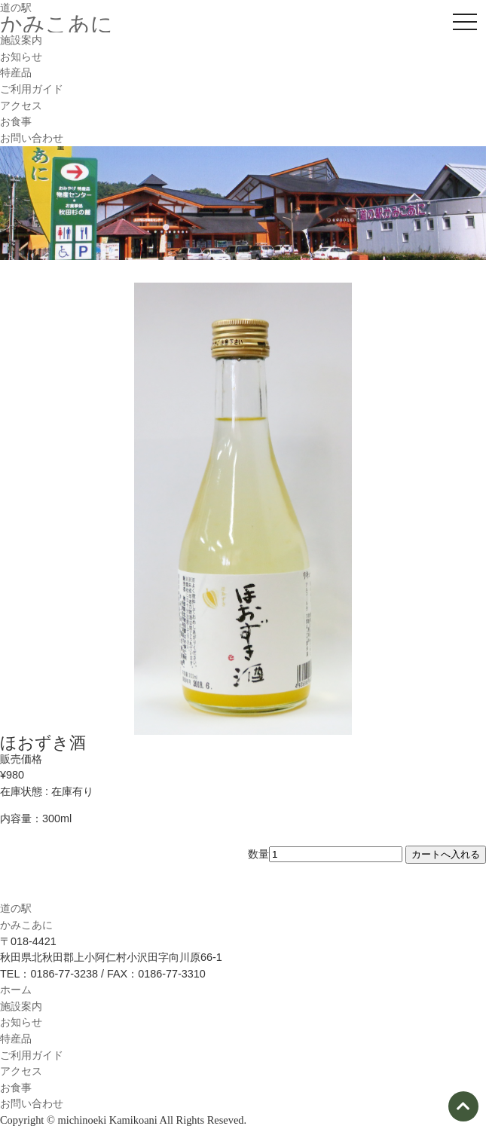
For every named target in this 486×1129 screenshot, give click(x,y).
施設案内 (21, 40)
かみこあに (56, 24)
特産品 (16, 72)
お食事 (16, 121)
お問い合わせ (31, 138)
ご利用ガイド (31, 89)
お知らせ (21, 56)
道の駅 (16, 8)
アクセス (21, 105)
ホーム (16, 990)
